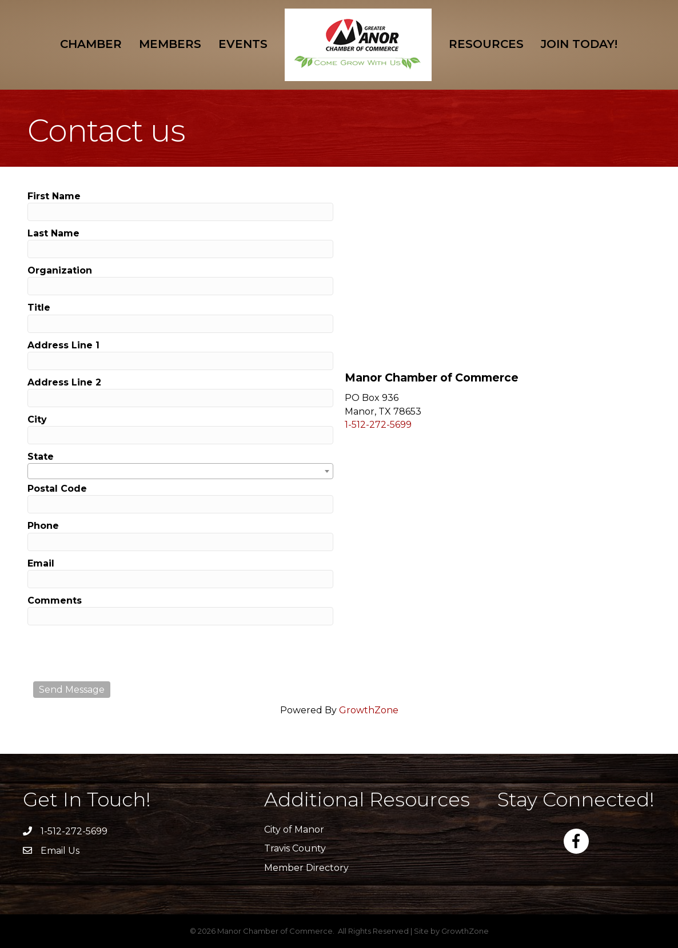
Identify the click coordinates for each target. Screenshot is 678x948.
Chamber (91, 44)
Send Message (72, 689)
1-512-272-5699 (378, 424)
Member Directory (306, 867)
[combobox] (180, 471)
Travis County (295, 848)
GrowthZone (368, 710)
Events (243, 44)
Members (170, 44)
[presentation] (120, 653)
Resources (486, 44)
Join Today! (579, 44)
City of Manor (294, 829)
